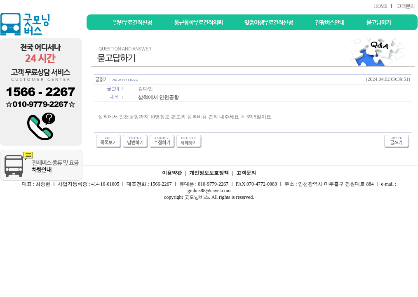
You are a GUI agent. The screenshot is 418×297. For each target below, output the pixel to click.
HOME (380, 6)
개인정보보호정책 (209, 173)
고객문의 (406, 6)
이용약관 (172, 173)
